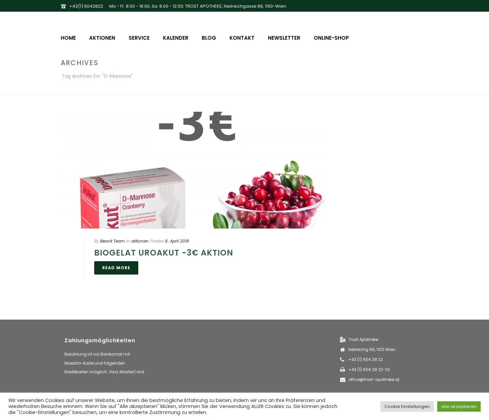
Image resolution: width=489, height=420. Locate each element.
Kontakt (242, 37)
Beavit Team (112, 241)
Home (68, 37)
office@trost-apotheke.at (373, 379)
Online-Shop (331, 37)
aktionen (140, 241)
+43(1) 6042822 (86, 6)
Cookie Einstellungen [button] (407, 406)
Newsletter (284, 37)
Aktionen (102, 37)
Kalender (175, 37)
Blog (209, 37)
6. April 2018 (177, 241)
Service (139, 37)
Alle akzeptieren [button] (459, 406)
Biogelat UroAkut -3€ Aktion (163, 252)
